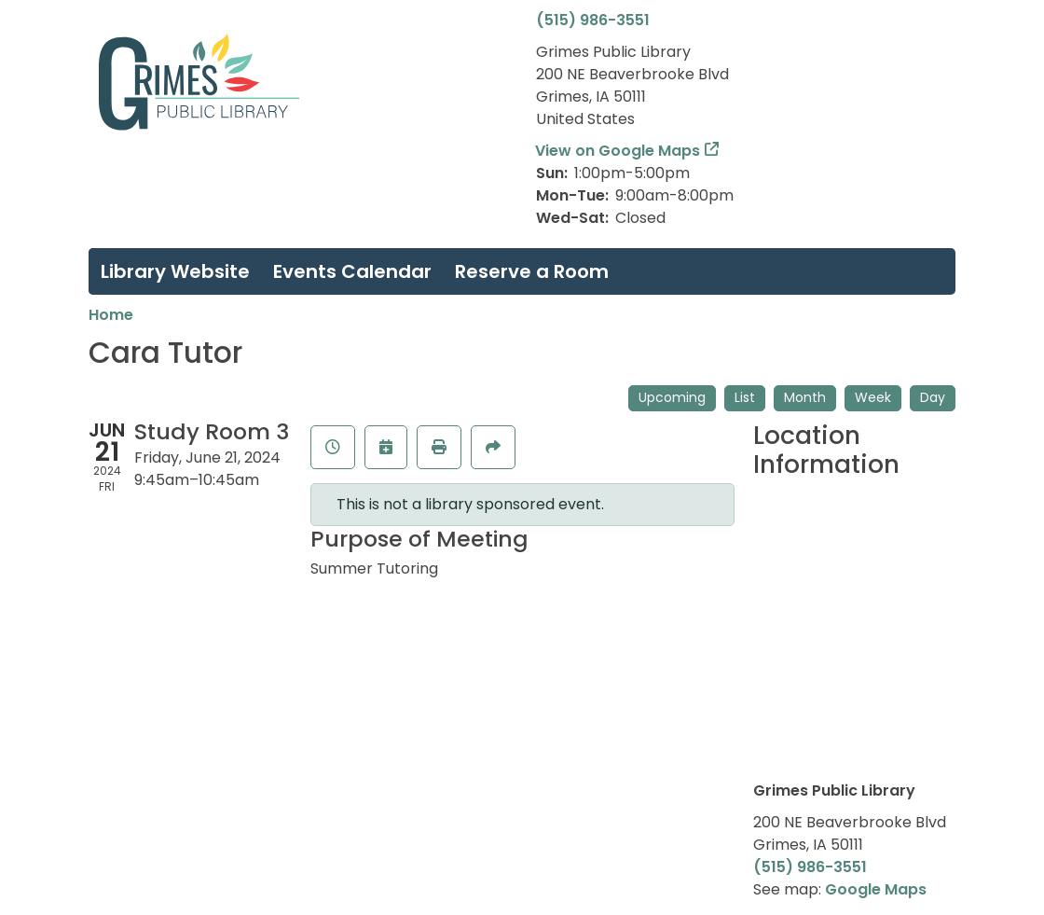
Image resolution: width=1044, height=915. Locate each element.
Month (805, 397)
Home (111, 315)
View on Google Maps (618, 150)
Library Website (175, 271)
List (745, 397)
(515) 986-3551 (593, 20)
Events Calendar (352, 271)
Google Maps (876, 889)
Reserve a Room (532, 271)
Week (873, 397)
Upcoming (672, 397)
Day (932, 397)
